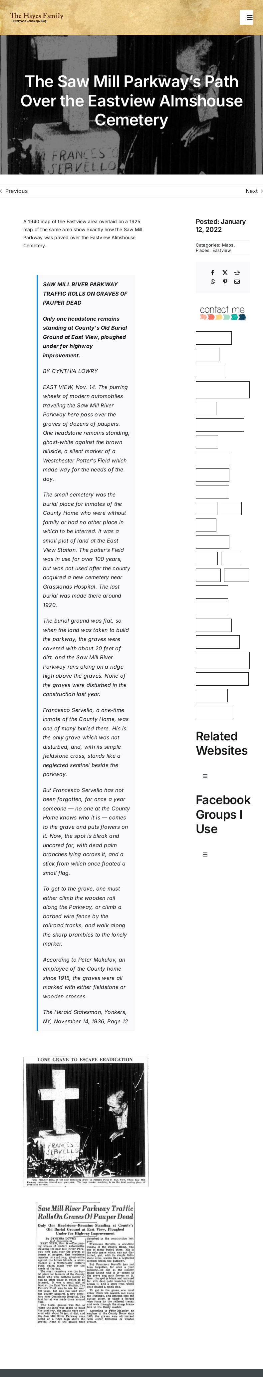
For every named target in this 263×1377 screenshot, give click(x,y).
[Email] (237, 282)
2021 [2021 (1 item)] (231, 508)
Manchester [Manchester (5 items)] (214, 338)
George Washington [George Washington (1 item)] (222, 679)
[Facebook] (213, 273)
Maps (228, 245)
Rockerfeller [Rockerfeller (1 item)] (214, 625)
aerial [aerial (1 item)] (206, 508)
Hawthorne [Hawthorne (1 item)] (212, 542)
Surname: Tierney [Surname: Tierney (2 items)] (220, 425)
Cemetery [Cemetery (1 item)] (211, 608)
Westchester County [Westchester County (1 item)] (214, 660)
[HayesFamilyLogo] (37, 15)
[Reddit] (237, 273)
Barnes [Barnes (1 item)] (208, 575)
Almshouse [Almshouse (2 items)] (212, 475)
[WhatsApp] (213, 282)
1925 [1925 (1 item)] (206, 525)
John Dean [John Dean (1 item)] (212, 491)
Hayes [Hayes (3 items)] (207, 354)
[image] (223, 302)
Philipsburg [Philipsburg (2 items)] (213, 458)
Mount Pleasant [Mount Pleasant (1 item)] (218, 642)
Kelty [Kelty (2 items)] (206, 408)
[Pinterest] (225, 282)
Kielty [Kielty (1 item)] (207, 558)
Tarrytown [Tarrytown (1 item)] (212, 695)
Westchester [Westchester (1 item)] (214, 712)
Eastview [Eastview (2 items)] (210, 371)
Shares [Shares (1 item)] (236, 575)
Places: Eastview (213, 250)
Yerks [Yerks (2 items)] (207, 441)
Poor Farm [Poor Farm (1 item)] (212, 592)
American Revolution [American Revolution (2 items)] (212, 390)
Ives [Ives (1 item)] (230, 558)
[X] (225, 273)
